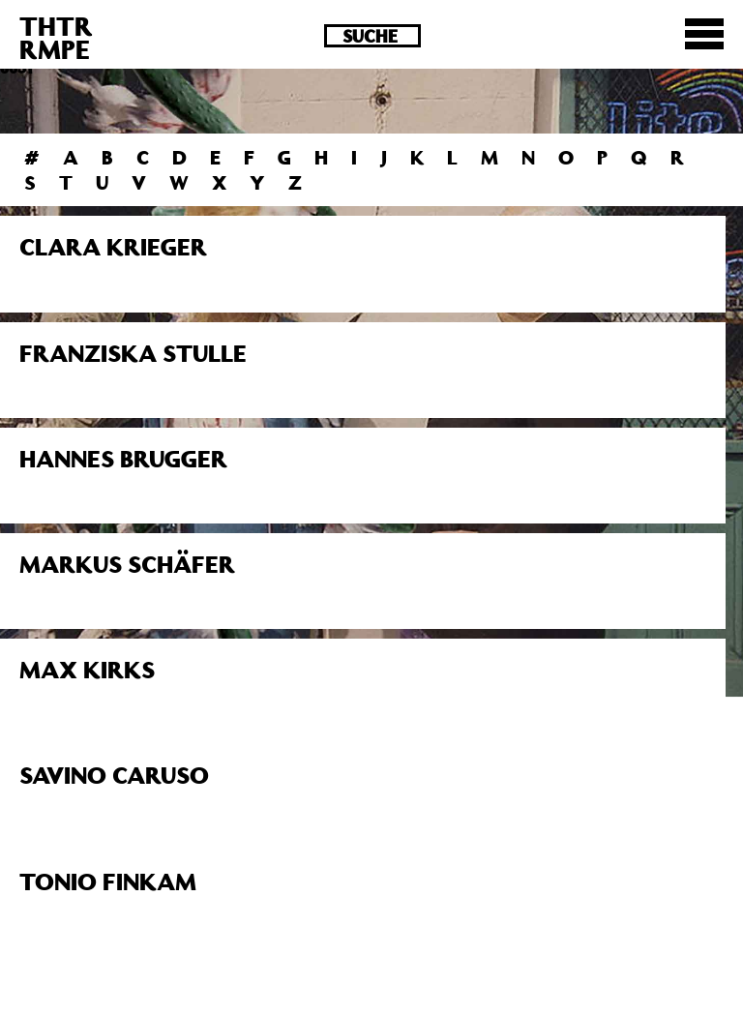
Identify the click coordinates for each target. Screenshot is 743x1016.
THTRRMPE (56, 37)
